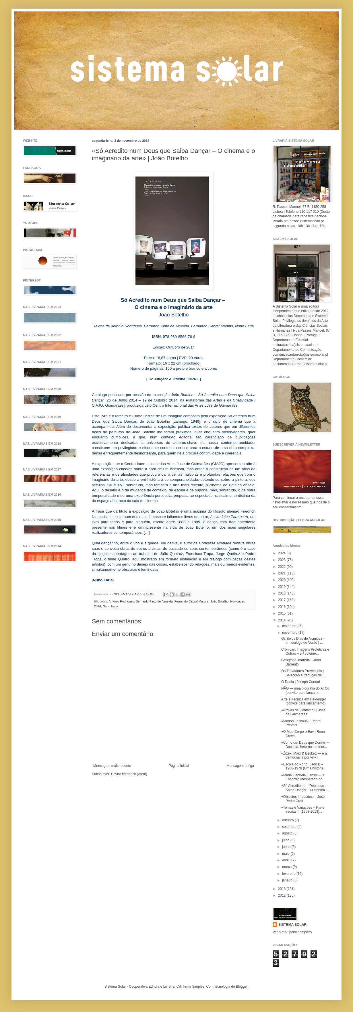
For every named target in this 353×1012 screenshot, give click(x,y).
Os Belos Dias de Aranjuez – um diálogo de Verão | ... (303, 641)
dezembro (290, 626)
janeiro (287, 880)
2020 (282, 580)
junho (287, 847)
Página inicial (179, 766)
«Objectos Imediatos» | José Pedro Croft (303, 799)
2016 (282, 607)
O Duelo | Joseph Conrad (300, 682)
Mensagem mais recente (112, 766)
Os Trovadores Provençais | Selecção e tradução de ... (303, 673)
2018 (282, 593)
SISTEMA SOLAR (292, 925)
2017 (282, 600)
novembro (290, 633)
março (287, 867)
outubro (288, 820)
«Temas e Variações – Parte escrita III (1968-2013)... (302, 810)
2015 (282, 613)
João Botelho (219, 601)
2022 (282, 567)
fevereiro (289, 874)
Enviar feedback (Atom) (129, 774)
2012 (282, 895)
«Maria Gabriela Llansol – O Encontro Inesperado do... (303, 777)
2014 (282, 620)
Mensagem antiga (240, 766)
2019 (282, 587)
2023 (282, 560)
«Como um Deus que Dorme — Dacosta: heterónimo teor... (305, 745)
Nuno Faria (110, 606)
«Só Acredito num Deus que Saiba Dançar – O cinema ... (305, 788)
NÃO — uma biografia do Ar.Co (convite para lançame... (305, 690)
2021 (282, 573)
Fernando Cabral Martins (191, 601)
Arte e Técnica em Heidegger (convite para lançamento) (303, 701)
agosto (287, 833)
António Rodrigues (121, 601)
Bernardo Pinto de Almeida (154, 601)
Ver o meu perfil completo (292, 932)
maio (286, 854)
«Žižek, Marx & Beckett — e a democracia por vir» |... (304, 755)
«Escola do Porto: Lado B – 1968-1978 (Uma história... (303, 766)
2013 (282, 889)
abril (286, 860)
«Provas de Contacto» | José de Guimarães (303, 712)
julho (286, 840)
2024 (282, 553)
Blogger (242, 987)
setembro (289, 827)
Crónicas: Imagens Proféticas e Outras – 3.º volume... (305, 651)
